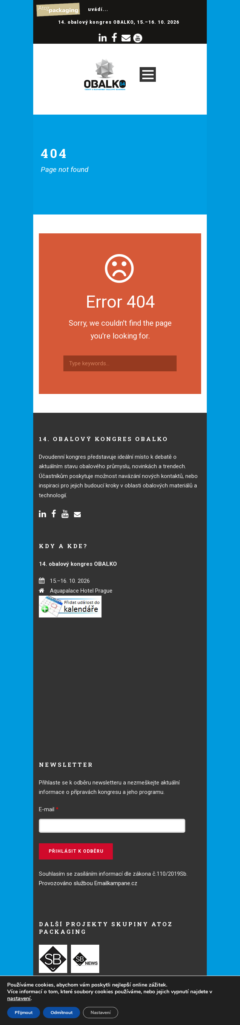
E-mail (48, 809)
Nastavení (101, 1013)
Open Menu (148, 74)
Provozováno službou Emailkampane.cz (88, 883)
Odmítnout (61, 1013)
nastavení (19, 998)
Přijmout (23, 1013)
